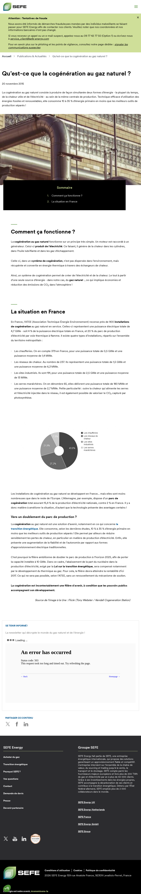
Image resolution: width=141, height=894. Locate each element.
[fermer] (138, 17)
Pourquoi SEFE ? (11, 771)
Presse (6, 800)
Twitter (7, 724)
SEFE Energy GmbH (88, 824)
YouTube (14, 838)
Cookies (77, 870)
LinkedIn (25, 724)
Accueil (6, 56)
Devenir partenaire (13, 807)
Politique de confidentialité (100, 870)
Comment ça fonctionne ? (67, 195)
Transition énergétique (15, 764)
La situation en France (64, 201)
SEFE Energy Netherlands (91, 809)
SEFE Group (84, 831)
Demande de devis (13, 793)
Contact (7, 786)
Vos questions (10, 778)
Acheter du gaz (11, 757)
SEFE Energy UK (86, 802)
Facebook (16, 724)
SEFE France (84, 816)
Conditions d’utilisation (57, 870)
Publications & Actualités (31, 56)
